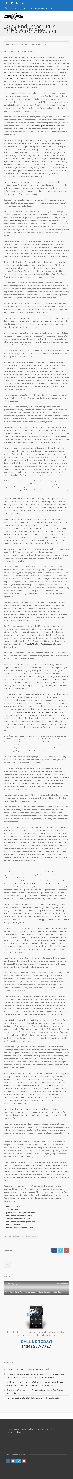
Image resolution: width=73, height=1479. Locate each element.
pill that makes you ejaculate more (20, 1212)
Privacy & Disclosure (14, 1432)
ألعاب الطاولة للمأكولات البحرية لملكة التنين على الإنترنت (28, 1369)
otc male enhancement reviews (19, 1218)
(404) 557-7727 (36, 1346)
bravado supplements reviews (16, 75)
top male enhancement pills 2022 (20, 1227)
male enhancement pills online (19, 1215)
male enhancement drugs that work (21, 1221)
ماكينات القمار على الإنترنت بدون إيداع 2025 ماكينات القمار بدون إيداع (33, 1398)
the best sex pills (13, 1206)
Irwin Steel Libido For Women (16, 78)
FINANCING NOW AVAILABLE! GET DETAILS (42, 8)
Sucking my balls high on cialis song (39, 126)
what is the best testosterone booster (33, 44)
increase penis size (14, 1224)
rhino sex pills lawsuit (21, 783)
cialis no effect (12, 1209)
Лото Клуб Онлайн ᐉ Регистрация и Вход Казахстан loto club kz (34, 1292)
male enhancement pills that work (48, 679)
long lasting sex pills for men (23, 220)
